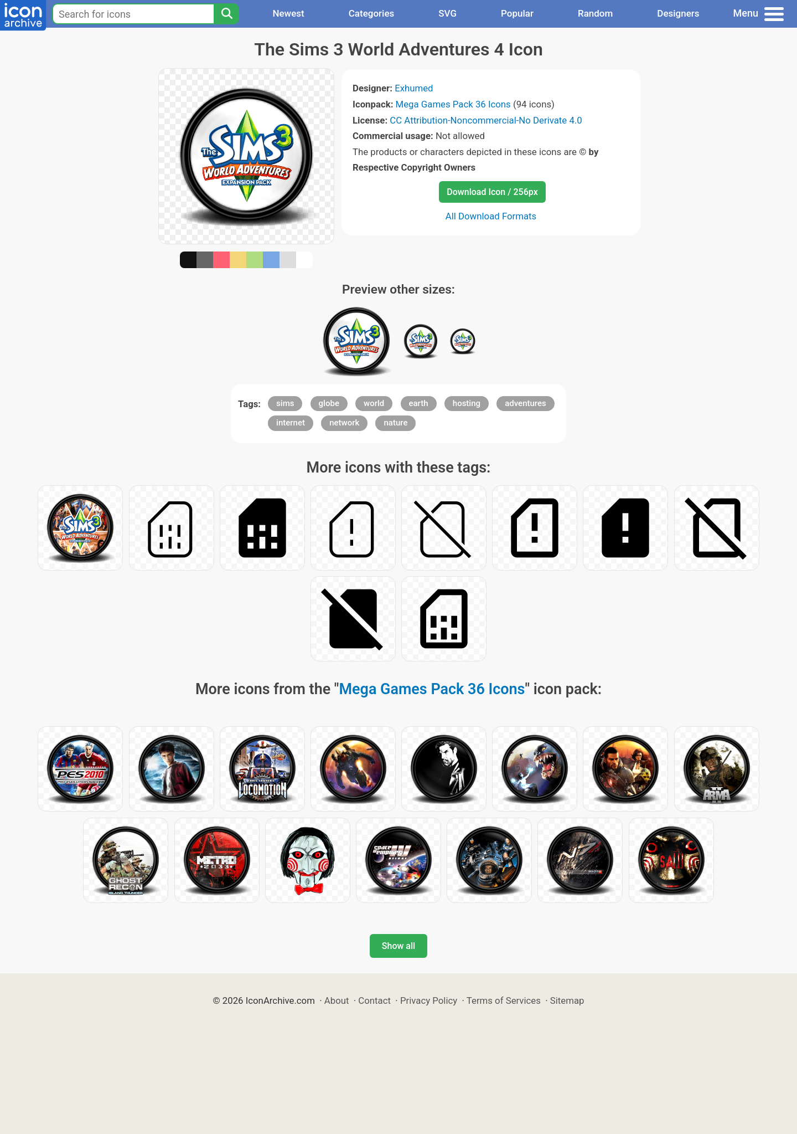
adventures (525, 403)
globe (329, 403)
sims (285, 403)
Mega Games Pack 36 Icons (453, 104)
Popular (517, 13)
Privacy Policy (428, 1000)
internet (290, 423)
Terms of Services (504, 1000)
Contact (374, 1000)
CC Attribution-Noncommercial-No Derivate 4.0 (486, 120)
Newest (288, 13)
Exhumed (414, 88)
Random (595, 13)
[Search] (226, 13)
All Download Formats (491, 216)
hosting (466, 403)
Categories (372, 13)
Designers (678, 13)
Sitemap (567, 1000)
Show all (398, 946)
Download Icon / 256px (492, 192)
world (374, 403)
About (336, 1000)
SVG (447, 13)
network (344, 423)
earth (418, 403)
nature (395, 423)
